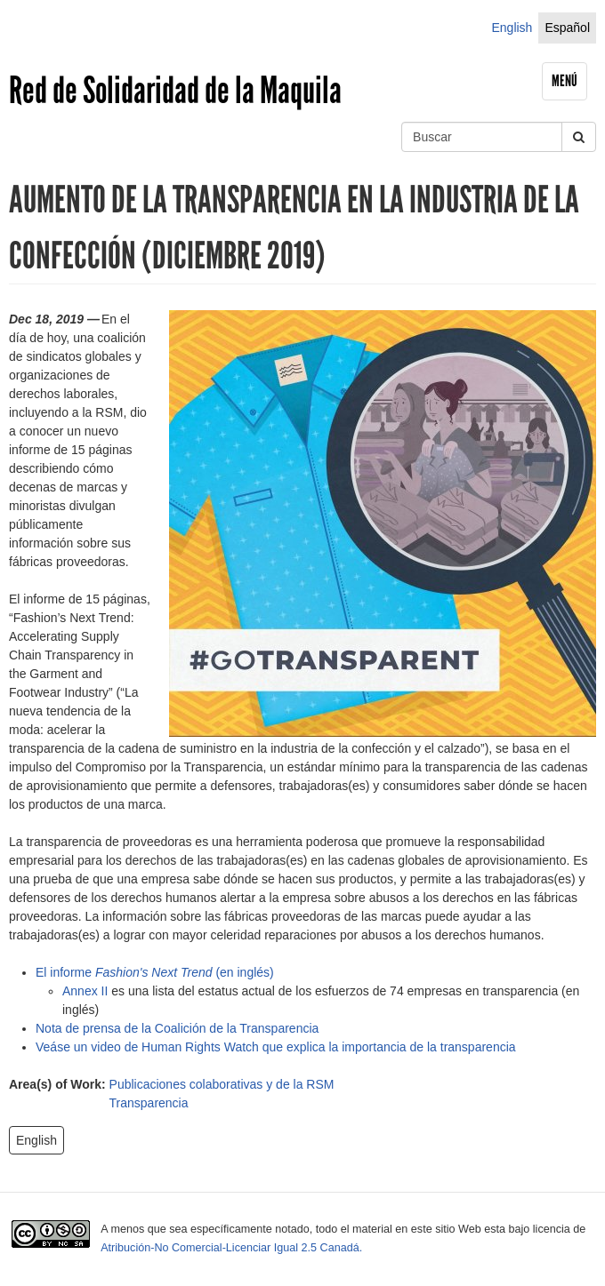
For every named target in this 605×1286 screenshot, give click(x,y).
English (511, 27)
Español (567, 27)
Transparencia (149, 1103)
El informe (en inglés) (155, 972)
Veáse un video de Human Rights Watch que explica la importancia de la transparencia (276, 1047)
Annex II (85, 991)
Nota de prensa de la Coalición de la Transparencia (177, 1028)
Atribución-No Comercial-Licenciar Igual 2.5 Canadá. (231, 1248)
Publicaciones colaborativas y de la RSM (222, 1084)
